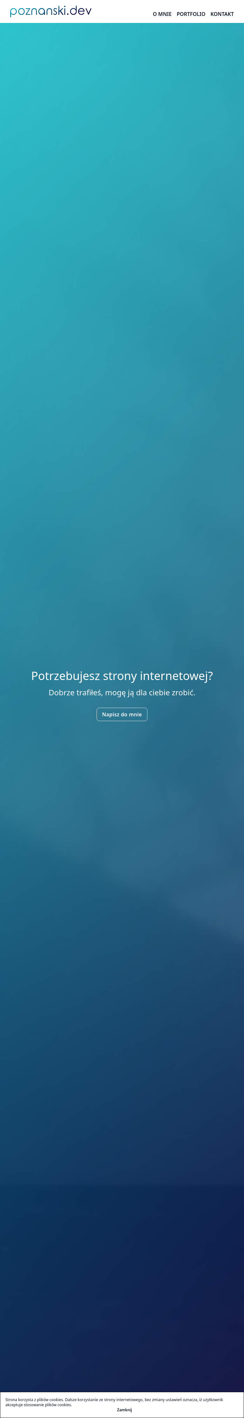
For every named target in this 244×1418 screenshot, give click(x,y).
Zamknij (124, 1410)
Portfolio (191, 14)
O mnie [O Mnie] (162, 14)
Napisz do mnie (122, 714)
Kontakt (222, 14)
